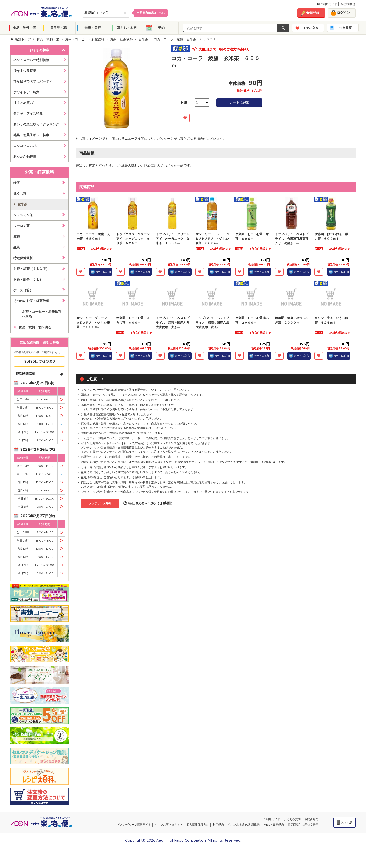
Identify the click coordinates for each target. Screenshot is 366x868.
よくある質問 (292, 819)
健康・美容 (92, 28)
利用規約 (218, 824)
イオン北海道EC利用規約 (244, 824)
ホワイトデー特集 (26, 92)
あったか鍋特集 (24, 156)
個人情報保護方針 (198, 824)
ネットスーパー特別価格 (31, 60)
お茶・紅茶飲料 (121, 39)
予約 (161, 28)
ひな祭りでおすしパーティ (33, 81)
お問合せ (348, 4)
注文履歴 (345, 28)
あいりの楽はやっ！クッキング (36, 124)
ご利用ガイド (327, 4)
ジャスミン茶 (23, 215)
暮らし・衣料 (127, 28)
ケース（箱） (23, 290)
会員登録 (312, 12)
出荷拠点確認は (151, 12)
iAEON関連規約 (273, 824)
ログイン (343, 12)
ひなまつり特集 (24, 71)
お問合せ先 (311, 819)
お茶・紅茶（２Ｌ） (28, 279)
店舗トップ (20, 39)
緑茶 (16, 183)
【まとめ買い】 (24, 103)
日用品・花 (58, 28)
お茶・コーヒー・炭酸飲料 (84, 39)
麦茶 (16, 236)
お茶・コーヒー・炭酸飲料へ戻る (41, 314)
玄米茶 (143, 39)
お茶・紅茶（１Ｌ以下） (31, 269)
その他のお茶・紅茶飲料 (31, 301)
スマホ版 (346, 822)
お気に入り (311, 28)
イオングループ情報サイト (134, 824)
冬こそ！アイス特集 (28, 113)
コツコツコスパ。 (26, 146)
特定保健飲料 (23, 258)
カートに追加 (239, 102)
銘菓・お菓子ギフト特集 (31, 135)
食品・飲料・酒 (24, 28)
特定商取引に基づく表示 (303, 824)
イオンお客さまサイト (169, 824)
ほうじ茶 (19, 193)
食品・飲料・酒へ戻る (35, 327)
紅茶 (16, 247)
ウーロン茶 (21, 226)
